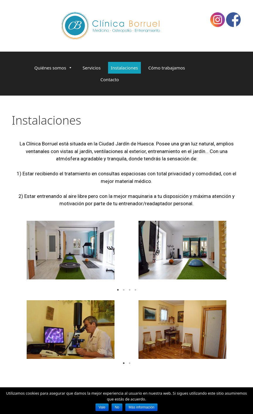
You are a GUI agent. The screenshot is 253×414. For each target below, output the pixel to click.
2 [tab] (123, 290)
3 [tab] (129, 290)
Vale (102, 407)
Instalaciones (124, 68)
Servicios (92, 68)
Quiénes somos (50, 68)
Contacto (109, 79)
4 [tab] (135, 290)
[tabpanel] (70, 250)
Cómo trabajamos (166, 68)
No (117, 407)
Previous (23, 253)
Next (230, 253)
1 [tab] (118, 290)
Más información (141, 407)
